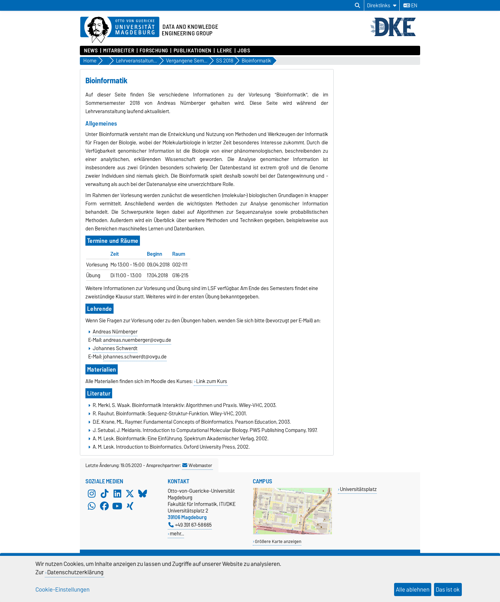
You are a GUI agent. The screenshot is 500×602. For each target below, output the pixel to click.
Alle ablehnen (413, 589)
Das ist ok (448, 589)
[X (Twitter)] (130, 493)
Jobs (244, 50)
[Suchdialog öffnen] (357, 5)
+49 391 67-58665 (190, 524)
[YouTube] (117, 506)
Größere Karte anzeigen (278, 541)
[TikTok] (104, 493)
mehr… (177, 533)
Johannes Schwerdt (115, 348)
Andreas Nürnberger (115, 332)
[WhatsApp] (91, 506)
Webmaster (197, 465)
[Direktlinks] (381, 5)
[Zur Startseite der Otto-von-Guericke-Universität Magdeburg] (120, 30)
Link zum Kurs (211, 381)
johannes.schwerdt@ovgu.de (135, 357)
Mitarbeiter (118, 50)
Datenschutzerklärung (75, 572)
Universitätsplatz (358, 489)
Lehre (224, 50)
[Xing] (130, 506)
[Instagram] (91, 493)
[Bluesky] (142, 493)
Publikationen (192, 50)
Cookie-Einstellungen (62, 589)
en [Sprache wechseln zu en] (410, 5)
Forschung (154, 50)
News (91, 50)
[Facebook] (104, 506)
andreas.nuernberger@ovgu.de (137, 340)
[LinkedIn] (117, 493)
